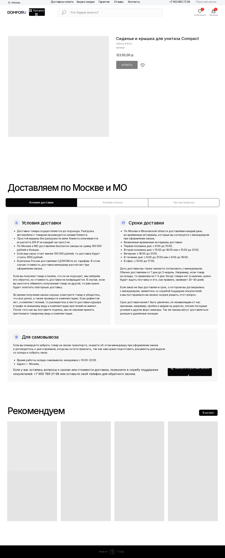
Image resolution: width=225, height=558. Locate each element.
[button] (190, 372)
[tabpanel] (112, 294)
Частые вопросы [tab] (183, 202)
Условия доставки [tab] (41, 202)
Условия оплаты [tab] (113, 202)
